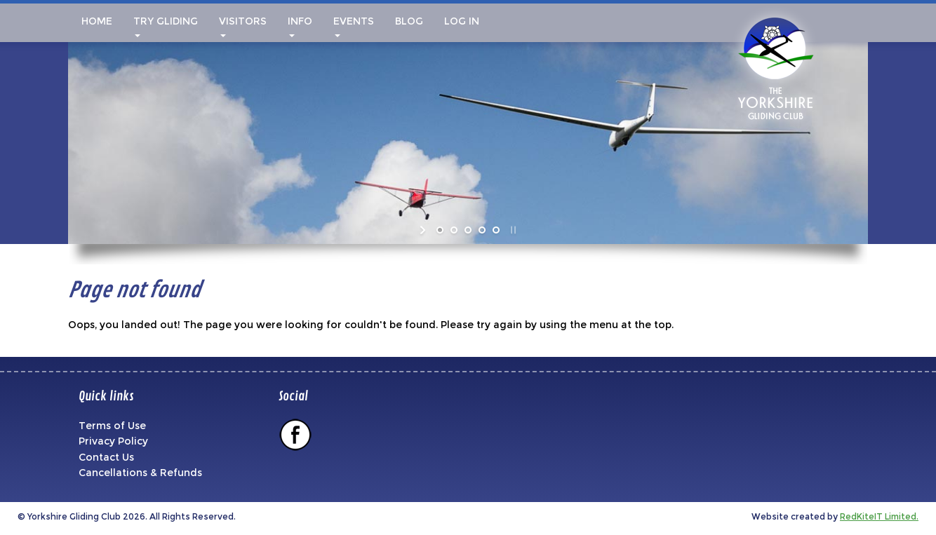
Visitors (243, 26)
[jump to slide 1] (440, 230)
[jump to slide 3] (468, 230)
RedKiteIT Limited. (879, 516)
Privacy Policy (113, 441)
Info (300, 26)
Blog (409, 21)
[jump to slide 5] (496, 230)
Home (95, 21)
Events (353, 26)
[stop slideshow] (512, 230)
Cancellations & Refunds (140, 472)
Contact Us (106, 457)
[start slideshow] (424, 230)
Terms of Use (112, 425)
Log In (461, 21)
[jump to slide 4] (482, 230)
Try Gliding (165, 26)
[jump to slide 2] (454, 230)
